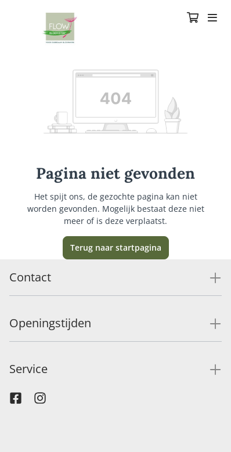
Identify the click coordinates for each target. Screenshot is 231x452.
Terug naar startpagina (115, 247)
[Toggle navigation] (212, 18)
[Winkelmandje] (192, 18)
